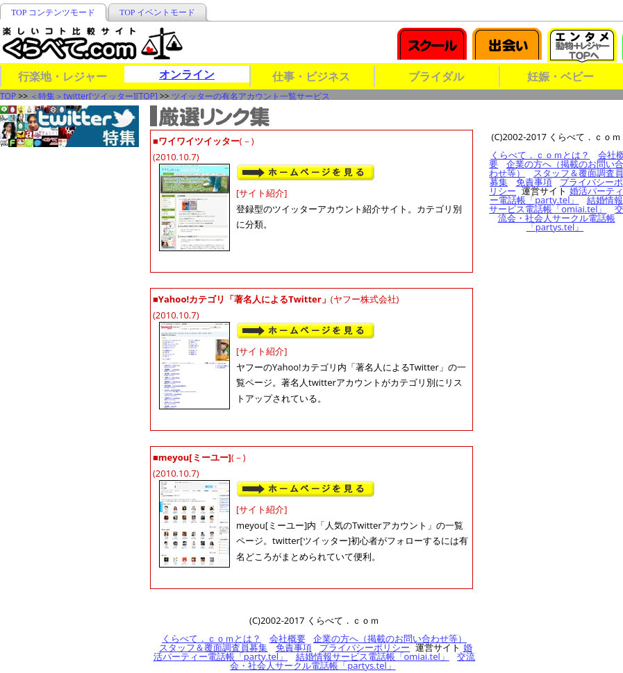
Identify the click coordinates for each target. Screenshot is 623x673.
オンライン (187, 74)
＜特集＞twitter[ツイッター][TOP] (94, 96)
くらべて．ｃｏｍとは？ (211, 638)
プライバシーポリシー (364, 647)
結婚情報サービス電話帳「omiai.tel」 (372, 656)
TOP (8, 96)
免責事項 (294, 647)
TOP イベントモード (157, 12)
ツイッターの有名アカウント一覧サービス (251, 96)
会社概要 (287, 638)
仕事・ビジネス (311, 76)
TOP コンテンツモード (53, 12)
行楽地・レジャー (62, 76)
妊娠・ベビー (560, 76)
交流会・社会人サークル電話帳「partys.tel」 (352, 661)
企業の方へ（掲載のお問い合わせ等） (390, 638)
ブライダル (436, 76)
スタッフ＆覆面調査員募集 (213, 647)
